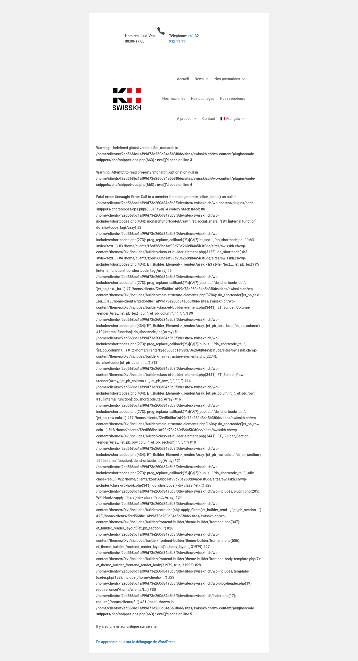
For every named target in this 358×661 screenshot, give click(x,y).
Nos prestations (227, 79)
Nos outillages (202, 98)
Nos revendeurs (232, 98)
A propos (184, 119)
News (199, 79)
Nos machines (173, 98)
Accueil (183, 79)
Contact (208, 119)
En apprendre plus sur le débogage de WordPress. (136, 642)
